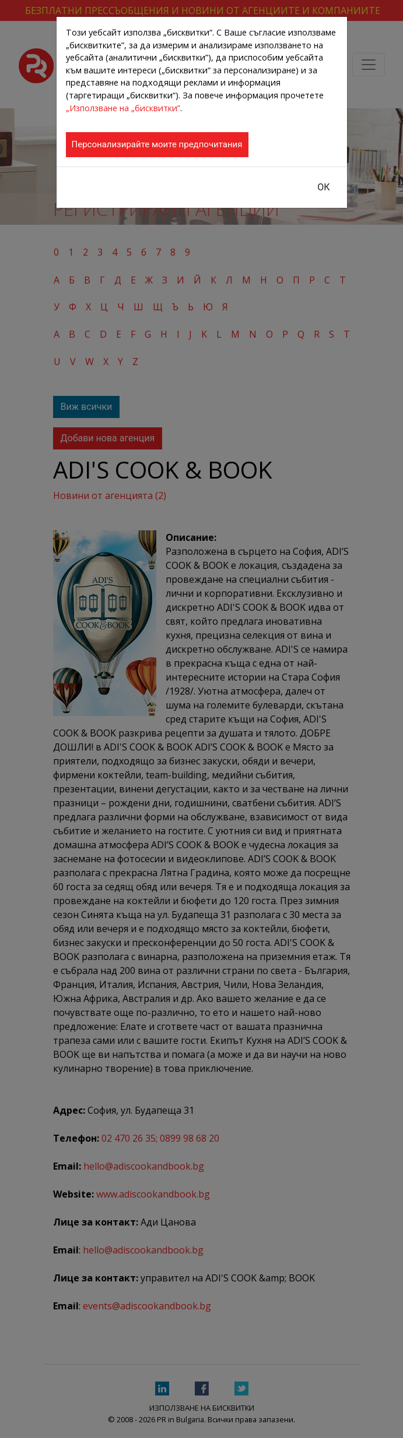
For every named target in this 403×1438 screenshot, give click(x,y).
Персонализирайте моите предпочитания (157, 144)
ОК (323, 187)
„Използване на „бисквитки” (123, 108)
